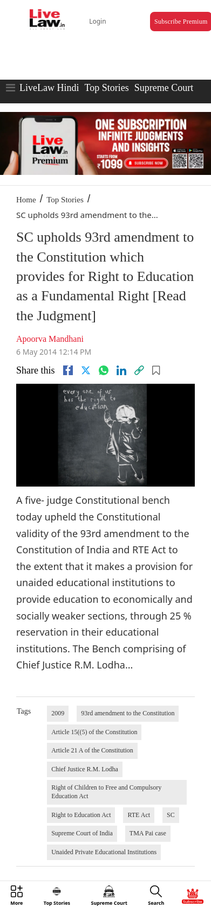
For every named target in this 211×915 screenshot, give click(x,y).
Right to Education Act (81, 815)
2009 (57, 713)
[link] (139, 370)
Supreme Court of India (82, 833)
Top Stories (106, 87)
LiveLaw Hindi (49, 87)
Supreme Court (164, 87)
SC (171, 815)
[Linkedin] (121, 370)
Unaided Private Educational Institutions (103, 852)
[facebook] (68, 370)
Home (26, 199)
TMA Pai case (148, 833)
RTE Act (138, 815)
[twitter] (86, 370)
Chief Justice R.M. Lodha (84, 769)
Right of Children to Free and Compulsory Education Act (106, 792)
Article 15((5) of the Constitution (94, 732)
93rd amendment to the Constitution (127, 713)
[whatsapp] (103, 370)
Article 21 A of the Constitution (92, 750)
